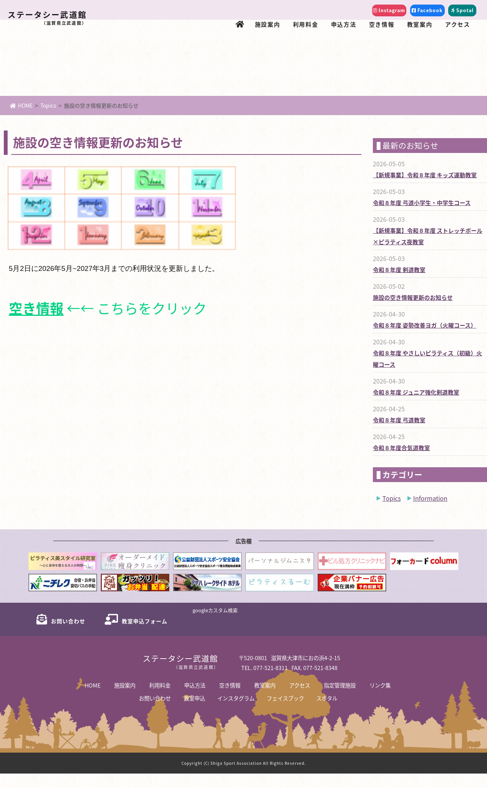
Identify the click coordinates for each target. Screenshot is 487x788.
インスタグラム (236, 712)
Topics (48, 120)
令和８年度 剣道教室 (397, 284)
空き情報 (381, 24)
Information (430, 512)
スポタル (326, 712)
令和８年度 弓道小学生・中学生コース (418, 217)
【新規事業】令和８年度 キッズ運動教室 (421, 189)
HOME (21, 120)
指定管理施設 (340, 700)
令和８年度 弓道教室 (397, 434)
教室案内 (419, 24)
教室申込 (194, 712)
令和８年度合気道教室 (399, 462)
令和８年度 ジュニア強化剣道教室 (413, 407)
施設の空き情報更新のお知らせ (410, 312)
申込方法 (343, 24)
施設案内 (267, 24)
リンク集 (380, 700)
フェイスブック (285, 712)
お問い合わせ (155, 712)
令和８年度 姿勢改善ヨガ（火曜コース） (421, 340)
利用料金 (305, 24)
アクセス (457, 24)
